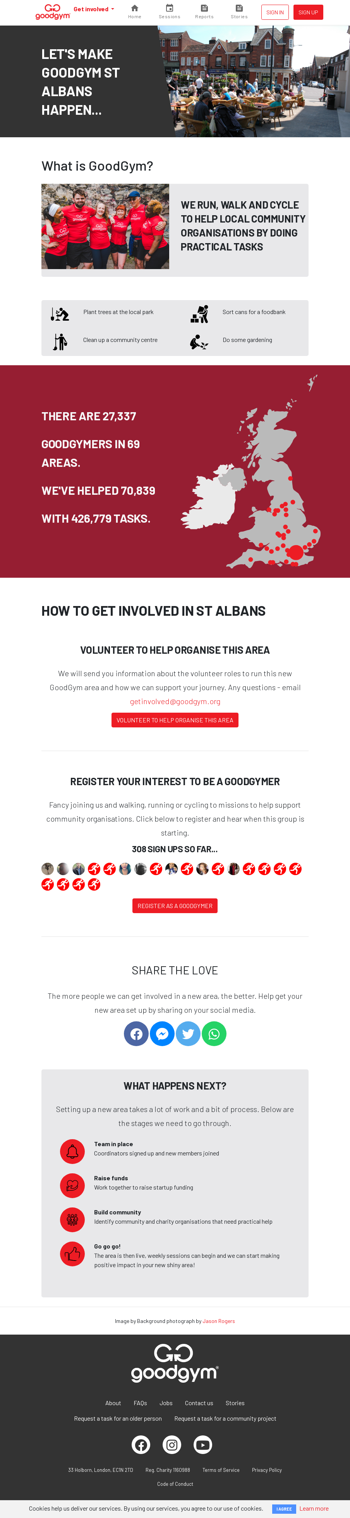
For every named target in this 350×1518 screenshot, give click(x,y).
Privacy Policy (267, 1470)
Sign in (275, 12)
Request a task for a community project (225, 1418)
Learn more (314, 1508)
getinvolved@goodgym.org (175, 701)
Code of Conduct (175, 1484)
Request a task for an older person (118, 1418)
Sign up (308, 12)
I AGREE (284, 1508)
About (113, 1402)
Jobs (166, 1402)
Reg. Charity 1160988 (168, 1470)
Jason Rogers (218, 1321)
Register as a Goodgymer (175, 905)
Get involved (92, 8)
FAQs (140, 1402)
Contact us (199, 1402)
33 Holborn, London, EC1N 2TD (100, 1470)
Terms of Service (221, 1470)
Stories (235, 1402)
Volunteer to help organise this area (175, 720)
